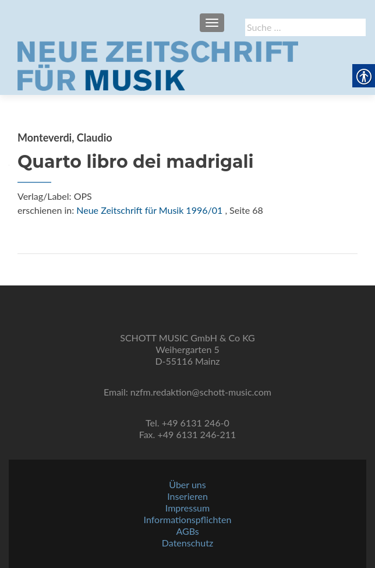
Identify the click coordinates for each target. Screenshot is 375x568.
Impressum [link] (187, 507)
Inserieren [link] (187, 496)
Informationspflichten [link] (188, 519)
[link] (157, 64)
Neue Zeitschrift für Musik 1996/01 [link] (149, 210)
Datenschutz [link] (187, 542)
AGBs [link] (187, 531)
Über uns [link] (187, 484)
